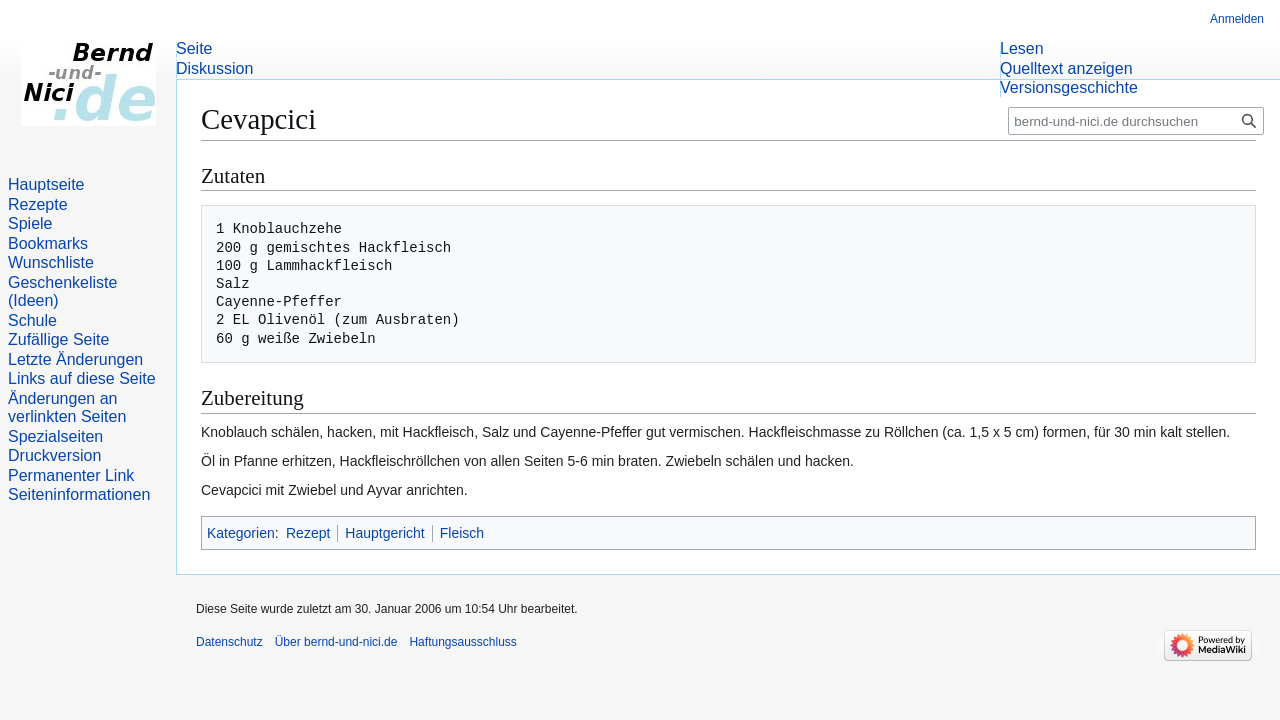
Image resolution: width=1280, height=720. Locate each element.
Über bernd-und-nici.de (336, 642)
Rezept (308, 533)
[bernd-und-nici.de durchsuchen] (1136, 121)
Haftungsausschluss (462, 642)
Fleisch (462, 533)
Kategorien (241, 533)
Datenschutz (229, 642)
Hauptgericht (384, 533)
